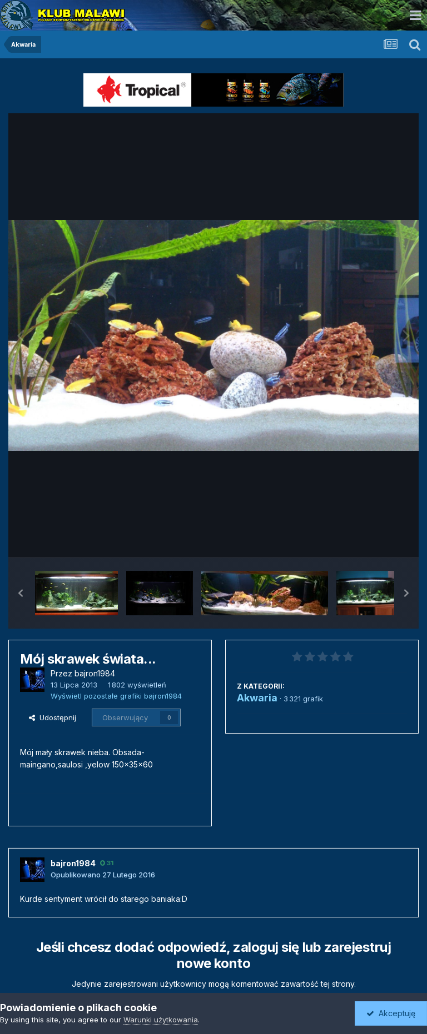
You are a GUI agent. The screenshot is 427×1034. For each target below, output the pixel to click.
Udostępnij (52, 717)
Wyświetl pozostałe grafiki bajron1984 (116, 695)
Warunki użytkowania (160, 1019)
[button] (20, 593)
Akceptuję (390, 1013)
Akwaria (257, 698)
